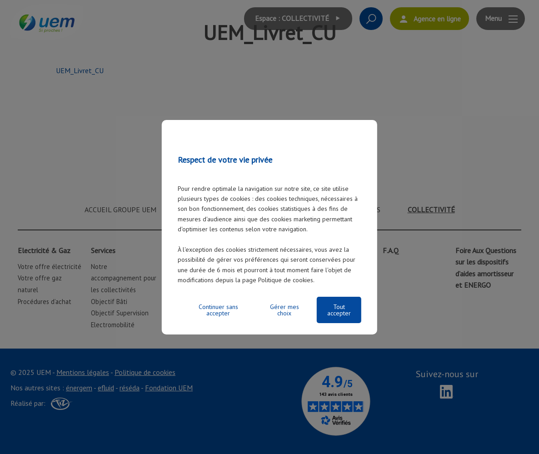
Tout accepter (339, 310)
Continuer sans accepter (218, 310)
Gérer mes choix (284, 310)
